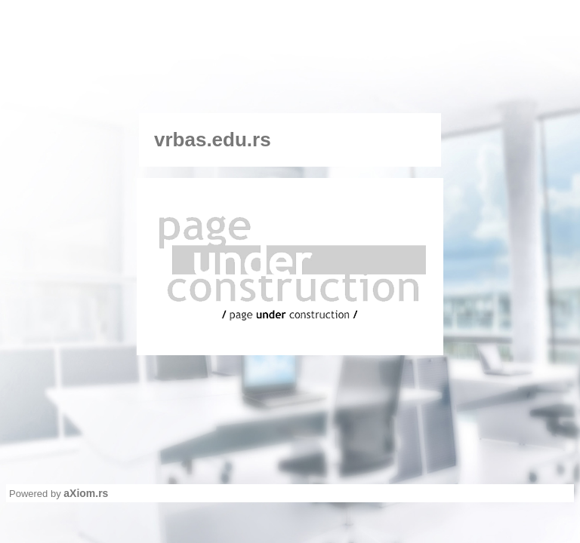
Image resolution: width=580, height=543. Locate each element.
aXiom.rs (85, 493)
